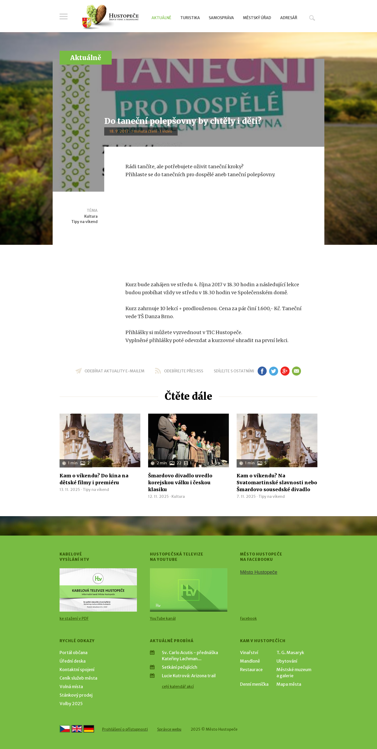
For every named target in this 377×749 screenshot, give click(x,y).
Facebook (248, 618)
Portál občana (73, 652)
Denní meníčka (254, 684)
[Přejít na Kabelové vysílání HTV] (98, 590)
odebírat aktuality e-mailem (114, 371)
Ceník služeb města (78, 678)
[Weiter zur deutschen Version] (88, 729)
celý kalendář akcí (178, 686)
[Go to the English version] (77, 729)
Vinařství (249, 652)
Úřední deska (73, 661)
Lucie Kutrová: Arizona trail (189, 675)
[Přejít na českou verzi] (65, 729)
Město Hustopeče (258, 572)
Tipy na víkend (84, 221)
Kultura (91, 216)
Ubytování (287, 661)
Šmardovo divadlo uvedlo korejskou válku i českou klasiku (180, 483)
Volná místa (71, 686)
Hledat (312, 17)
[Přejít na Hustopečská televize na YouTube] (188, 590)
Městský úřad (257, 17)
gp (284, 371)
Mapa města (289, 684)
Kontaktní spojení (77, 669)
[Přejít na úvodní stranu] (110, 17)
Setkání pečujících (179, 667)
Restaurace (251, 669)
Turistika (190, 17)
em (296, 371)
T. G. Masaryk (290, 652)
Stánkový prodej (76, 695)
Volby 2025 (71, 703)
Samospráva (221, 17)
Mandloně (250, 661)
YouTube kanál (163, 618)
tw (273, 371)
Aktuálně (161, 17)
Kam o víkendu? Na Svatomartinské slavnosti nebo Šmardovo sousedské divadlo (277, 483)
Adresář (288, 17)
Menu (64, 16)
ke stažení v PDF (74, 618)
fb (262, 371)
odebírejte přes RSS (183, 371)
